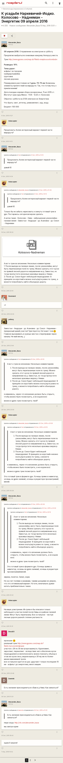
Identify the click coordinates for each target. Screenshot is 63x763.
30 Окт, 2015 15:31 (7, 696)
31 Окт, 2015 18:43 (7, 735)
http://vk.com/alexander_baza (26, 723)
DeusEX (11, 631)
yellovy (11, 319)
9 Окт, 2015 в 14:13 (37, 155)
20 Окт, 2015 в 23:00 (46, 423)
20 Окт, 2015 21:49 (7, 345)
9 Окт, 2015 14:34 (7, 176)
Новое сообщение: (17, 26)
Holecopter (12, 121)
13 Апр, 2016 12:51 (48, 26)
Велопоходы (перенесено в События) (16, 9)
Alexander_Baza (33, 26)
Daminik (11, 679)
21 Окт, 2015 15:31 (7, 626)
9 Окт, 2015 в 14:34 (45, 190)
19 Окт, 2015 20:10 (7, 291)
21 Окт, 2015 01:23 (7, 595)
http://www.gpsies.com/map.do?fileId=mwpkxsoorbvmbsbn (33, 59)
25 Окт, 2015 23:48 (7, 673)
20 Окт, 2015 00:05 (7, 314)
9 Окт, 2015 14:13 (6, 141)
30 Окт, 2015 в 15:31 (40, 710)
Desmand (12, 296)
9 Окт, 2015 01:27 (7, 115)
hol (19, 155)
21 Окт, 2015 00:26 (7, 490)
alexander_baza (23, 190)
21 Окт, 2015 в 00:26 (38, 504)
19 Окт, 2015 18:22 (7, 232)
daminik (20, 710)
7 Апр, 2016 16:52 (7, 752)
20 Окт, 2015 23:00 (7, 410)
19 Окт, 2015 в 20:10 (37, 359)
